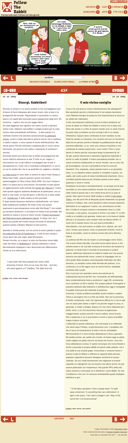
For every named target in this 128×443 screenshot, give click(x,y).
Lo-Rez (5, 278)
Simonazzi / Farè (121, 429)
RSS (72, 418)
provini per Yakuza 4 (44, 188)
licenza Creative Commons (117, 432)
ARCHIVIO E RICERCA (39, 82)
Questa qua (12, 198)
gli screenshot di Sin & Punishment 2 (19, 234)
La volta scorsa (10, 175)
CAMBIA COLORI (119, 1)
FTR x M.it (120, 12)
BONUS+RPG (91, 12)
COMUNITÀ (119, 7)
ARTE (106, 12)
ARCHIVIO (93, 7)
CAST (106, 7)
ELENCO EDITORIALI (64, 82)
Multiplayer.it (25, 244)
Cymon (68, 409)
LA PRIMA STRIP (89, 82)
